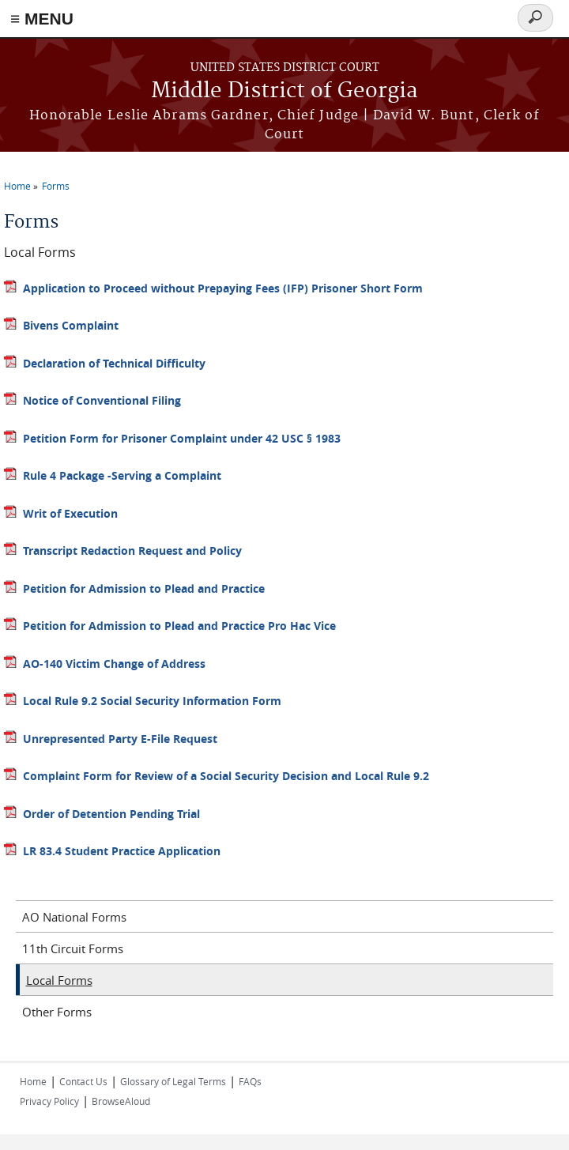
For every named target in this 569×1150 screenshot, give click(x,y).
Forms (56, 185)
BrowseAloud (121, 1101)
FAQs (250, 1081)
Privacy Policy (49, 1101)
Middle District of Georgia (284, 91)
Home (17, 185)
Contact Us (83, 1081)
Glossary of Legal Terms (173, 1081)
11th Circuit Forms (72, 948)
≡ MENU (41, 18)
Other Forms (57, 1012)
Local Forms (59, 980)
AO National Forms (74, 917)
